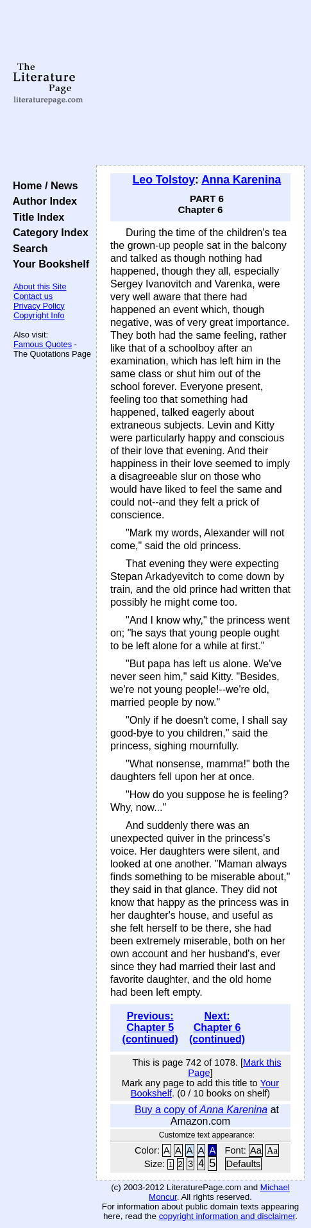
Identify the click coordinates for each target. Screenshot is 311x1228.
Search (27, 248)
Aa (256, 1150)
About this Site (40, 286)
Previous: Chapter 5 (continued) (150, 1028)
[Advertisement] (200, 83)
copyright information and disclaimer (227, 1216)
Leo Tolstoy (164, 179)
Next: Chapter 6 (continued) (217, 1028)
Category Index (47, 232)
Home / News (42, 185)
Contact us (33, 296)
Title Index (35, 217)
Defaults (243, 1164)
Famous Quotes (42, 344)
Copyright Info (39, 315)
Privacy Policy (39, 306)
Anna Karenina (241, 179)
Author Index (42, 201)
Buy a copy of (201, 1109)
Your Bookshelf (48, 263)
